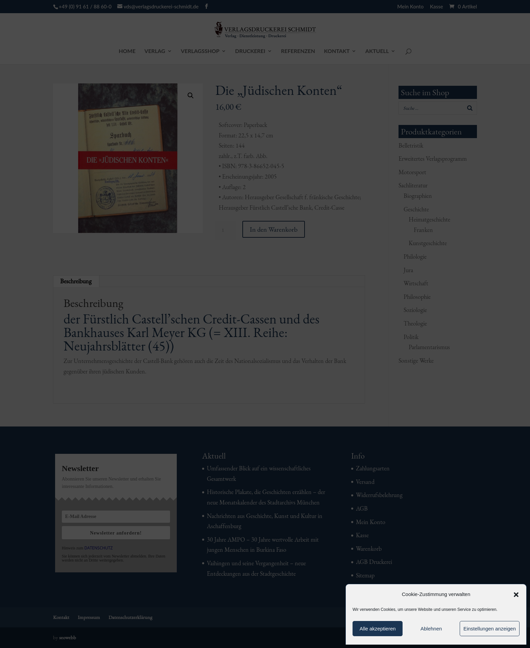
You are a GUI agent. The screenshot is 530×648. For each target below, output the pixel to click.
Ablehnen (431, 628)
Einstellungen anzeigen (489, 628)
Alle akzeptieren (378, 628)
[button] (516, 594)
